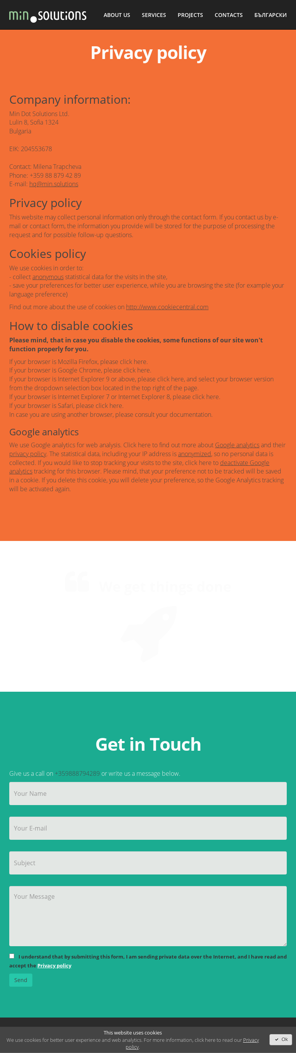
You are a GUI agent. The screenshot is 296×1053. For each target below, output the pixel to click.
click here (133, 361)
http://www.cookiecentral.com (167, 307)
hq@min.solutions (53, 184)
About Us (117, 15)
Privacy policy (54, 965)
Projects (190, 15)
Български (270, 15)
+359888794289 (77, 773)
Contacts (229, 15)
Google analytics (237, 445)
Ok (281, 1039)
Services (154, 15)
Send (20, 980)
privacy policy (27, 454)
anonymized (194, 454)
